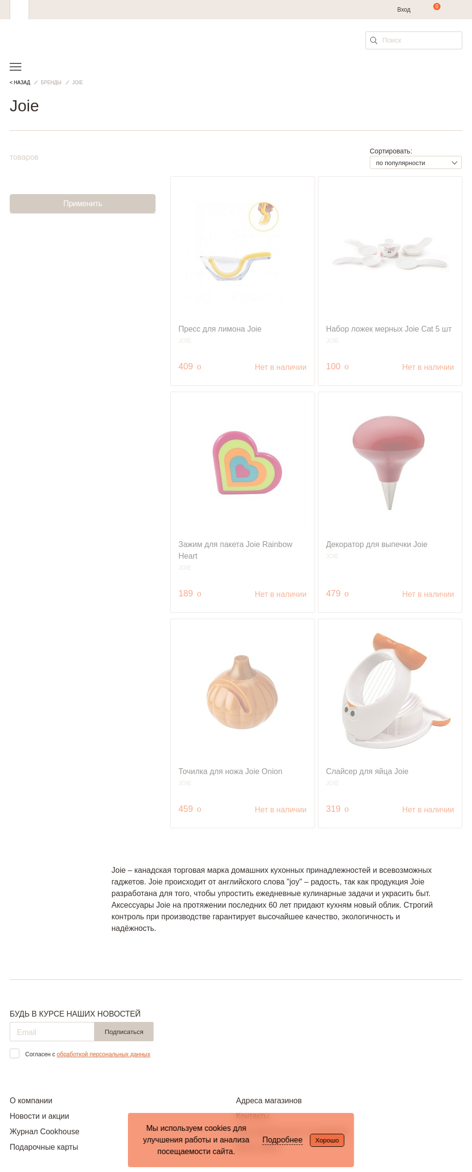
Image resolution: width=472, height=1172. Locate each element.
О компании (31, 1100)
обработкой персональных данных (103, 1054)
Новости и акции (39, 1116)
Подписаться (124, 1031)
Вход (403, 9)
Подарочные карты (44, 1147)
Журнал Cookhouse (44, 1131)
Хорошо (327, 1140)
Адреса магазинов (269, 1100)
